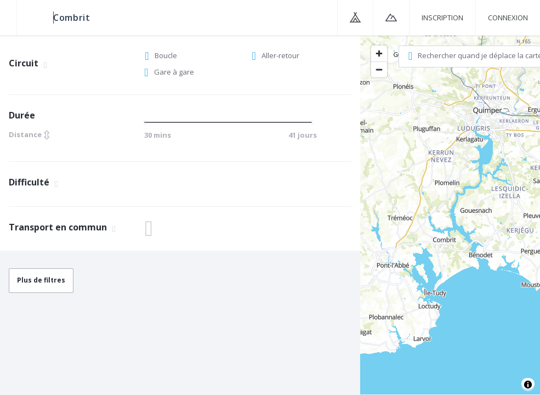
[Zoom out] (379, 69)
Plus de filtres (41, 280)
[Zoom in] (379, 53)
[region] (450, 214)
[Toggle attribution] (528, 384)
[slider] (148, 122)
